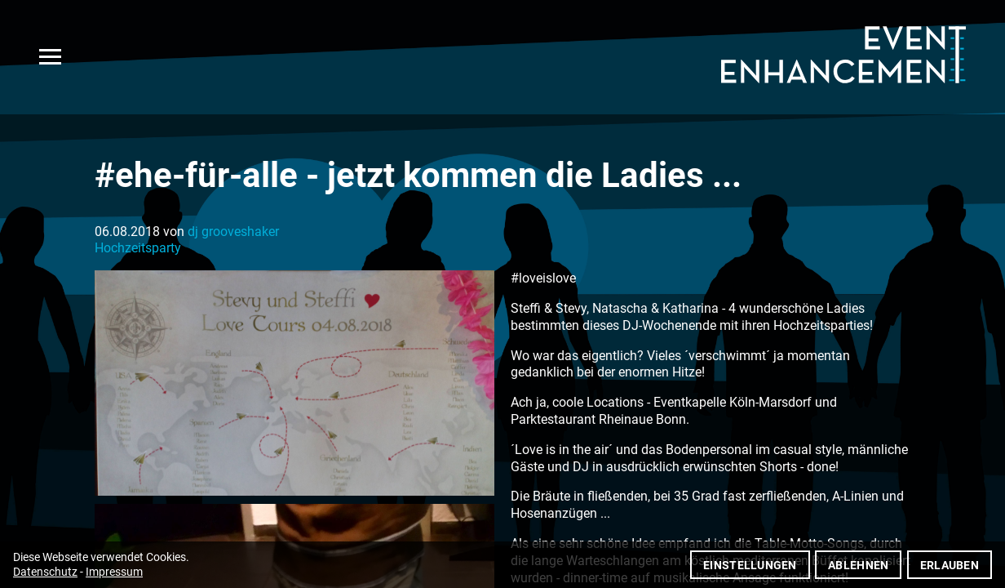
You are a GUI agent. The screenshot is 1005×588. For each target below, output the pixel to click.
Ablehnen (858, 565)
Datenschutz (45, 571)
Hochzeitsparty (138, 248)
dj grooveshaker (233, 231)
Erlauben (949, 565)
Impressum (114, 571)
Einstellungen (750, 565)
